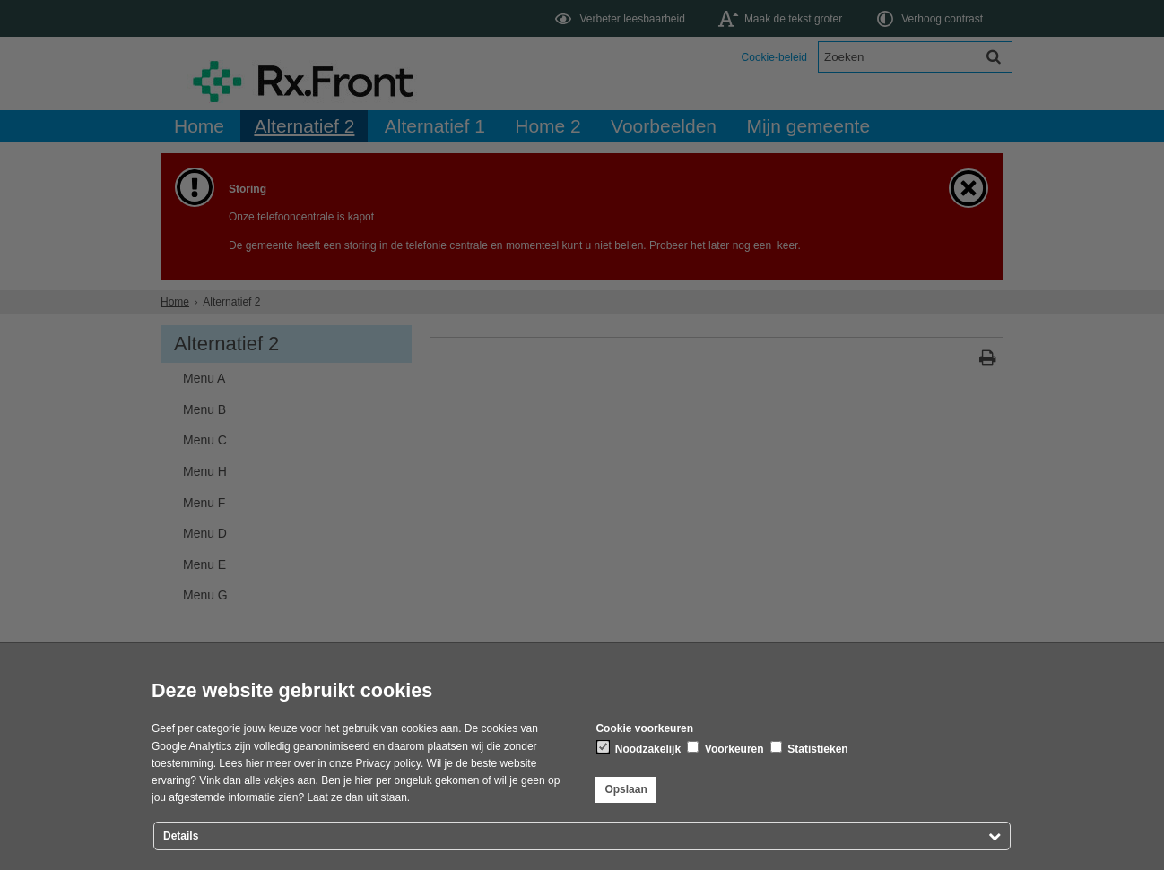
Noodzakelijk (639, 748)
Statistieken (809, 748)
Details (180, 836)
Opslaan (625, 789)
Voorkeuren (725, 748)
